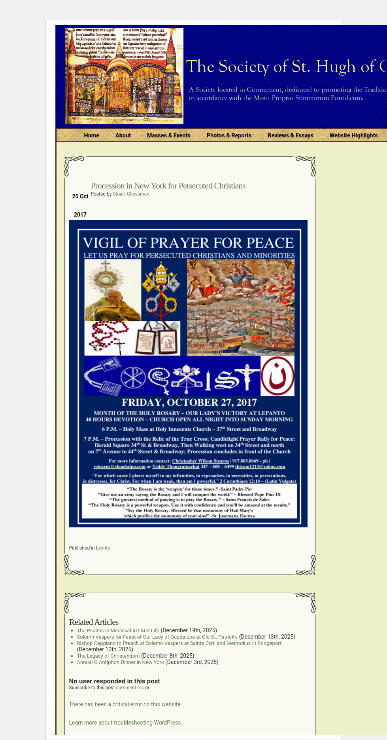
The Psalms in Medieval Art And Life (118, 630)
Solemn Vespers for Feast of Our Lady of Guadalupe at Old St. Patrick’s (157, 637)
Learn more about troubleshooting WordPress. (126, 722)
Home (92, 135)
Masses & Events (169, 135)
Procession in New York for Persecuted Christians (168, 185)
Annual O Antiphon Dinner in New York (120, 662)
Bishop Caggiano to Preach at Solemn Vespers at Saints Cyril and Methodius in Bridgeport (179, 643)
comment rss (130, 688)
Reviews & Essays (290, 135)
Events (103, 548)
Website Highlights (354, 135)
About (123, 135)
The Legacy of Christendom (108, 656)
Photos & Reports (229, 135)
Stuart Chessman (131, 194)
